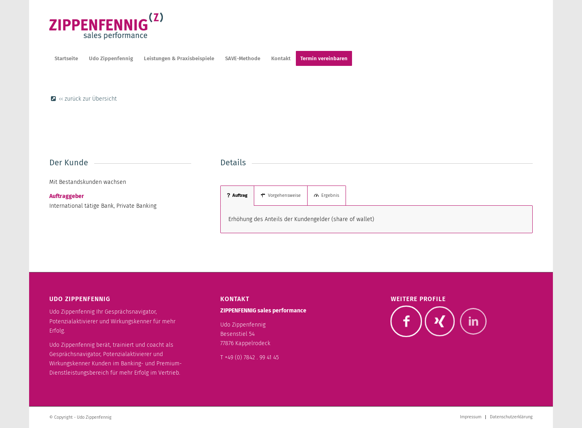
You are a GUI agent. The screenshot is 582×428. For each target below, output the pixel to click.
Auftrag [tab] (237, 195)
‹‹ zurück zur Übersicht (88, 98)
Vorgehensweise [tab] (281, 195)
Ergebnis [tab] (326, 195)
